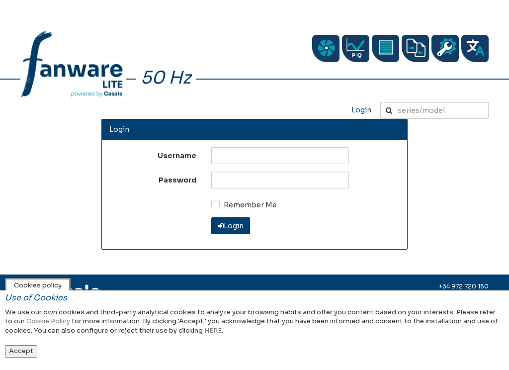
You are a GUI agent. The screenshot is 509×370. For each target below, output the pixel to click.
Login (361, 109)
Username (177, 155)
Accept (21, 351)
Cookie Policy (48, 321)
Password (177, 180)
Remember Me (250, 204)
